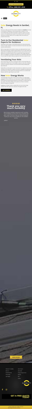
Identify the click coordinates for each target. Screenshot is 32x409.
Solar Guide (20, 370)
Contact (19, 378)
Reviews (19, 374)
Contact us (3, 85)
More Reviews (16, 357)
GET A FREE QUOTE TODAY (20, 396)
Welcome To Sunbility (10, 368)
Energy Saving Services (22, 372)
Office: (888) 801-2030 (16, 7)
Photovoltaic (8, 374)
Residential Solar (9, 372)
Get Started (6, 90)
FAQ (18, 376)
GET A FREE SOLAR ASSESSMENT (16, 4)
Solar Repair (8, 376)
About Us (7, 370)
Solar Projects (20, 368)
